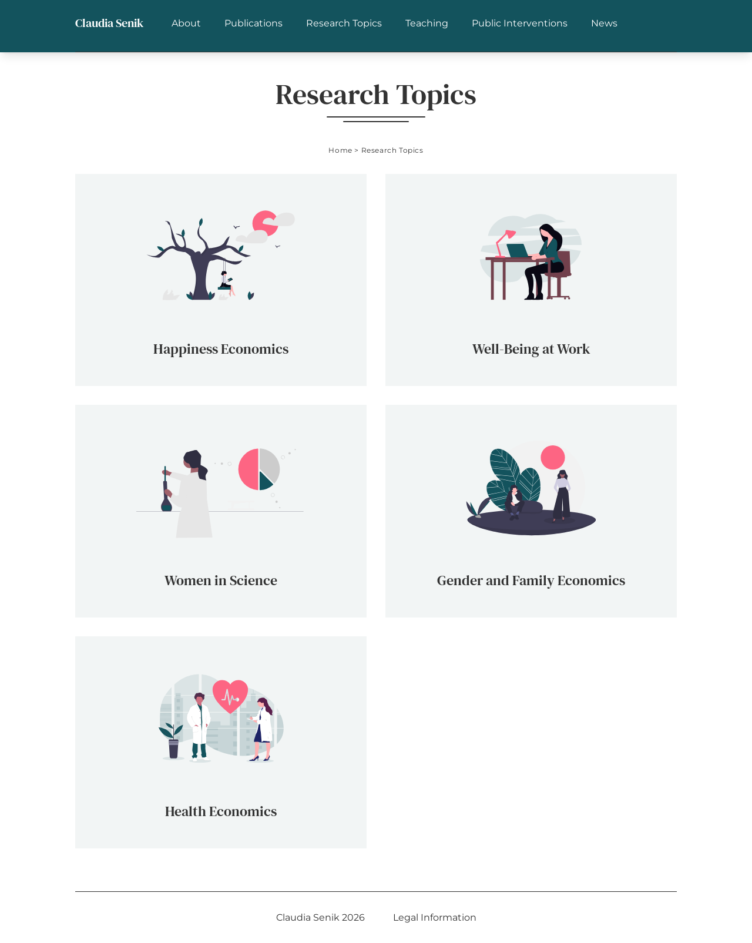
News (604, 23)
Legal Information (434, 917)
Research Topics (344, 23)
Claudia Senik (109, 23)
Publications (253, 23)
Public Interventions (520, 23)
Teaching (426, 23)
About (186, 23)
